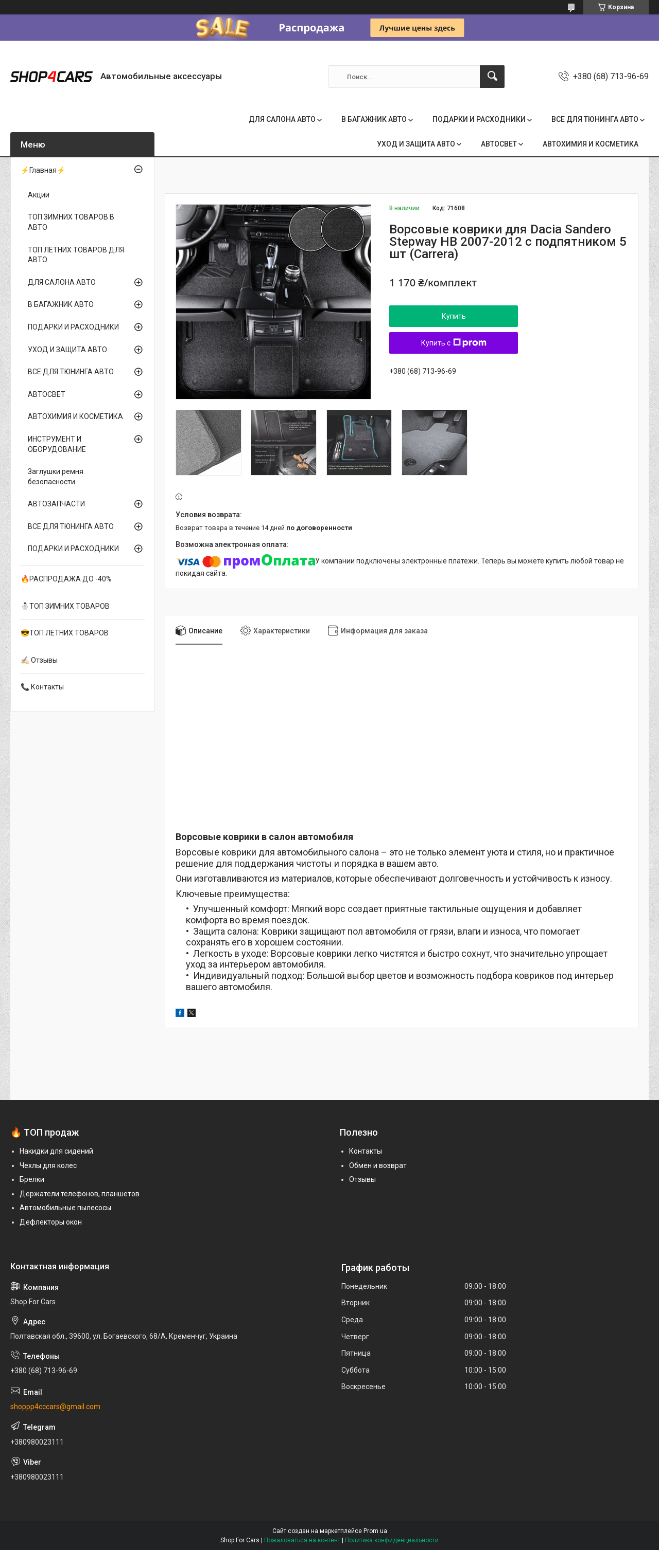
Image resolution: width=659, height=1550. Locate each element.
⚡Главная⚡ (43, 170)
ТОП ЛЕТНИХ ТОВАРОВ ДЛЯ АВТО (76, 255)
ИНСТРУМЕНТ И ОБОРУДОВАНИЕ (57, 444)
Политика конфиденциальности (392, 1540)
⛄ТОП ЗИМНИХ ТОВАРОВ (65, 606)
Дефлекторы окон (51, 1222)
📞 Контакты (42, 687)
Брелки (32, 1179)
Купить (454, 316)
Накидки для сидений (56, 1151)
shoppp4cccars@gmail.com (55, 1406)
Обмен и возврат (378, 1165)
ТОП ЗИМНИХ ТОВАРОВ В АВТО (71, 222)
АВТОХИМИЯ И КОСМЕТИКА (590, 144)
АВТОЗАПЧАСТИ (56, 504)
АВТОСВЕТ (499, 144)
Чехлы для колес (48, 1165)
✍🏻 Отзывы (39, 660)
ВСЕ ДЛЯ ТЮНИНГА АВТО (594, 119)
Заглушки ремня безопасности (55, 476)
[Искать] (492, 76)
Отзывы (362, 1179)
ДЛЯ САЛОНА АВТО (282, 119)
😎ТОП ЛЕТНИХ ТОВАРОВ (65, 633)
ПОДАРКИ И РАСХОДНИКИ (479, 119)
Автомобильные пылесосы (65, 1207)
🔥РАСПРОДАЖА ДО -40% (66, 579)
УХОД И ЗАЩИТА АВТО (416, 144)
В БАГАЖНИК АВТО (374, 119)
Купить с (454, 343)
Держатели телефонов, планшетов (80, 1194)
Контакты (365, 1151)
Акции (38, 195)
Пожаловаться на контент (302, 1540)
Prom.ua (375, 1531)
